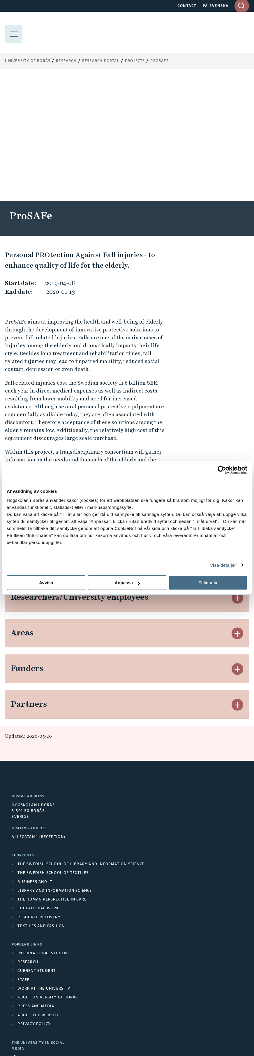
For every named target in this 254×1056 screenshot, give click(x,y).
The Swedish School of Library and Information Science (80, 740)
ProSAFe (159, 61)
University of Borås (27, 61)
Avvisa (46, 582)
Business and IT (34, 758)
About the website (38, 891)
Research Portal (100, 61)
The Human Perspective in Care (52, 776)
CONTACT (186, 6)
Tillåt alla (208, 582)
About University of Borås (47, 874)
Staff (23, 856)
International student (43, 829)
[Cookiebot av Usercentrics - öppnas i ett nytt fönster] (221, 470)
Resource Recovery (38, 793)
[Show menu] (13, 32)
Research (66, 61)
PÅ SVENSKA (216, 6)
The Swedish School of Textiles (53, 749)
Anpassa (127, 582)
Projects (135, 61)
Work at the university (43, 865)
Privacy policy (34, 900)
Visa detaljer (223, 565)
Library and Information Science (54, 767)
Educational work (38, 784)
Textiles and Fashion (41, 802)
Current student (36, 847)
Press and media (35, 882)
